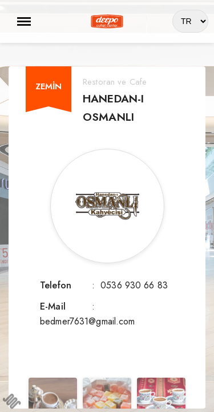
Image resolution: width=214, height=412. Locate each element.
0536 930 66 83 (134, 285)
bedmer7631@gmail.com (87, 321)
